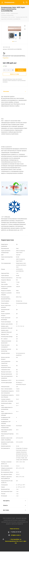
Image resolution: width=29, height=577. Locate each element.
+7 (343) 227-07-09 (16, 532)
